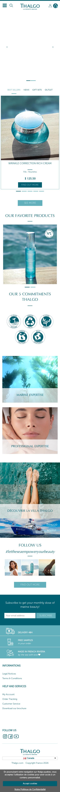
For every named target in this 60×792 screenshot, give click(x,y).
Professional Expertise (30, 446)
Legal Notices (9, 673)
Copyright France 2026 (37, 763)
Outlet (49, 90)
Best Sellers (13, 90)
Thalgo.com (17, 763)
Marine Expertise (30, 395)
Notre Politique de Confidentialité (30, 789)
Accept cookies (30, 783)
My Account (8, 694)
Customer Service (11, 703)
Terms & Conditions (12, 678)
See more (30, 202)
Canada (30, 758)
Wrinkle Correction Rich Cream (30, 163)
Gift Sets (37, 90)
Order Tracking (9, 699)
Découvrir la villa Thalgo (30, 511)
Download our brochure (14, 708)
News (26, 90)
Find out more (30, 184)
